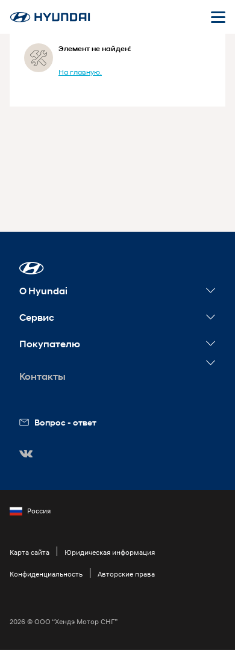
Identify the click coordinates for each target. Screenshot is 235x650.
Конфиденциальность (46, 573)
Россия (30, 511)
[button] (31, 268)
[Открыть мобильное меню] (218, 17)
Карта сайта (29, 552)
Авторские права (126, 573)
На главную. (80, 71)
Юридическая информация (109, 552)
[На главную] (50, 17)
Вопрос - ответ (57, 422)
